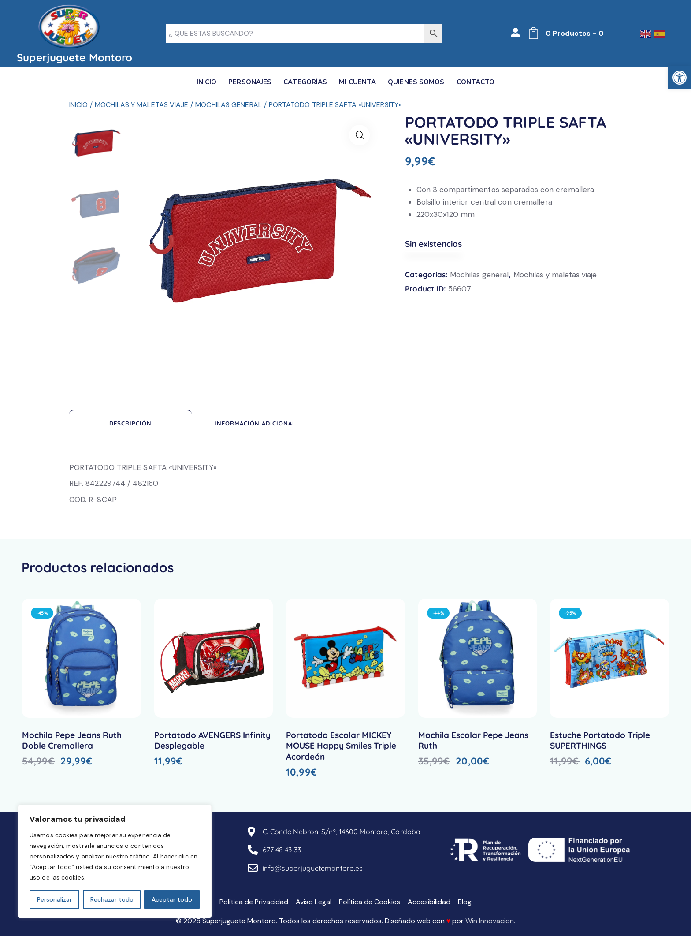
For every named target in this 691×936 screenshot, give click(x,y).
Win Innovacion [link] (489, 920)
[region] (115, 861)
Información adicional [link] (255, 423)
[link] (679, 77)
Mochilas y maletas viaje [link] (141, 104)
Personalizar (54, 899)
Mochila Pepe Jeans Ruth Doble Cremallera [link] (72, 740)
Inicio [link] (78, 104)
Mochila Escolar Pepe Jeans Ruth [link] (473, 740)
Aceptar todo (172, 899)
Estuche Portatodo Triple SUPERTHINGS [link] (600, 740)
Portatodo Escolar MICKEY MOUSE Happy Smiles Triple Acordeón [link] (341, 746)
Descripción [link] (130, 423)
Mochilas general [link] (228, 104)
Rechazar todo (112, 899)
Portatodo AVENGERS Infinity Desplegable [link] (212, 740)
